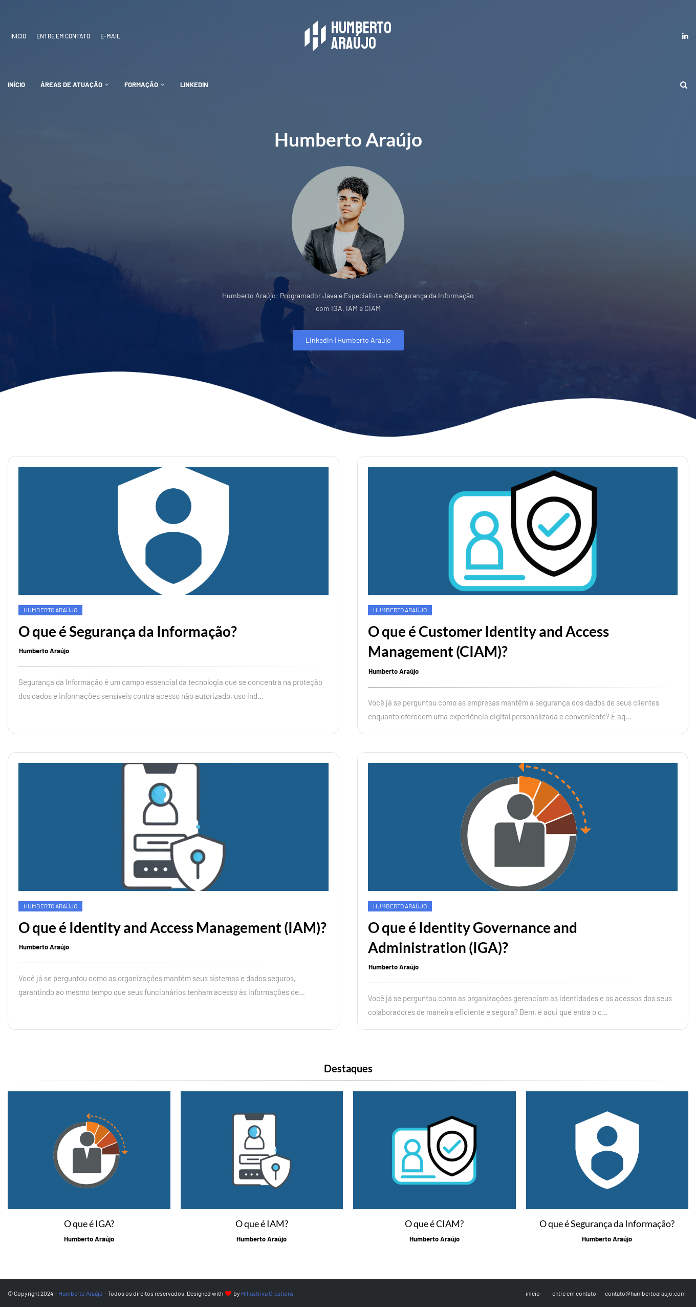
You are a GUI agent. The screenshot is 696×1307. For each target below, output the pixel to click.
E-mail (110, 35)
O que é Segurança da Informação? (127, 631)
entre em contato (63, 35)
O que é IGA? (89, 1223)
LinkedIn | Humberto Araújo (348, 340)
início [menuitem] (16, 84)
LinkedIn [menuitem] (194, 84)
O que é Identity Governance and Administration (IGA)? (472, 937)
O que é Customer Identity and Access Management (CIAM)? (488, 641)
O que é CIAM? (434, 1223)
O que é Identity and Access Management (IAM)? (172, 927)
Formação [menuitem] (141, 84)
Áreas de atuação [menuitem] (71, 84)
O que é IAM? (261, 1223)
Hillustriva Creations (267, 1293)
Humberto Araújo (44, 651)
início (18, 35)
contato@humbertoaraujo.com (645, 1293)
